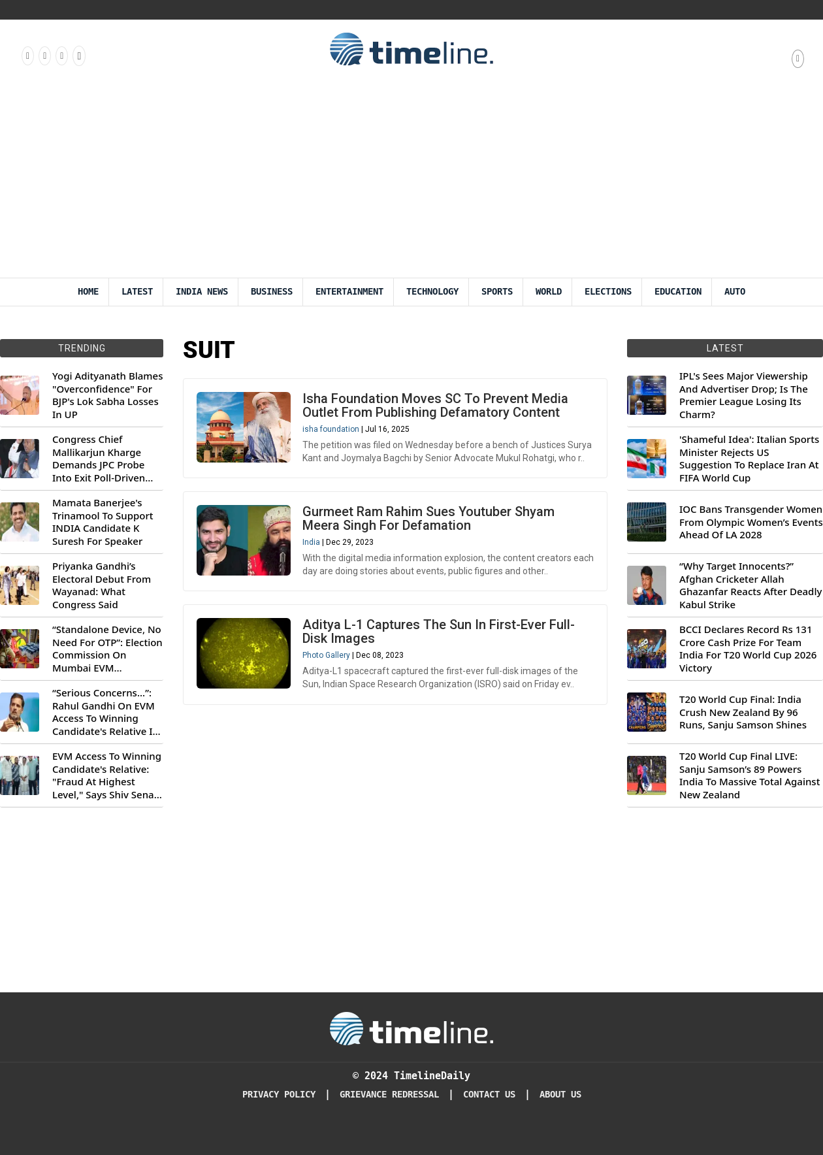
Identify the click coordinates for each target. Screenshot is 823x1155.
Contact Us (489, 1094)
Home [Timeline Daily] (88, 292)
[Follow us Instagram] (44, 55)
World (549, 292)
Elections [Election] (608, 292)
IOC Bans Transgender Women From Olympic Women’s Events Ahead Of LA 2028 (751, 522)
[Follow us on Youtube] (78, 55)
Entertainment (349, 292)
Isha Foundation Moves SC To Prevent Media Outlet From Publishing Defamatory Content (435, 405)
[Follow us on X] (61, 55)
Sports (497, 292)
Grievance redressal (389, 1094)
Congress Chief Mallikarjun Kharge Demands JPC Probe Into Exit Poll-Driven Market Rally (98, 458)
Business (272, 292)
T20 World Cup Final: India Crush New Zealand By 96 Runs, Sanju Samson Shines (743, 712)
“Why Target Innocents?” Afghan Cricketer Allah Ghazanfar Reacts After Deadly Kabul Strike (750, 585)
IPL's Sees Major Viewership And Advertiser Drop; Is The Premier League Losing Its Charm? (743, 395)
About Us (560, 1094)
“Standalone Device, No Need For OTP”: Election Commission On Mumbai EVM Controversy (107, 648)
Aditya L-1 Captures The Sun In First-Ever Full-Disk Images (438, 631)
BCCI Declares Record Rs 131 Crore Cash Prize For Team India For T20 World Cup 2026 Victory (747, 648)
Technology (432, 292)
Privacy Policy (278, 1094)
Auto (734, 292)
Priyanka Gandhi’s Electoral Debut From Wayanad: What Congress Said (101, 585)
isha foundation (330, 429)
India (311, 542)
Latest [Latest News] (137, 292)
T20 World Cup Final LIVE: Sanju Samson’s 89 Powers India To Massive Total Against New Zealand (749, 775)
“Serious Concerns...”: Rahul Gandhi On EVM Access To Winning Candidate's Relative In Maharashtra (105, 712)
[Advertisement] (411, 179)
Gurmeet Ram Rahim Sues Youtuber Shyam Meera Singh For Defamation (428, 518)
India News (202, 292)
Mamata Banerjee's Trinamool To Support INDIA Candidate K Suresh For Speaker (102, 521)
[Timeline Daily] (411, 1027)
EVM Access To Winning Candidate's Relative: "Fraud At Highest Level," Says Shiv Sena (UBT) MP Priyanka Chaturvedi (106, 775)
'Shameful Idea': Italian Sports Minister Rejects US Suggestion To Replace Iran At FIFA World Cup (749, 458)
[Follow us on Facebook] (27, 55)
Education (678, 292)
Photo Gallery (326, 655)
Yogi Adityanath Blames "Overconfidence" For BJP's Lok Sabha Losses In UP (107, 395)
